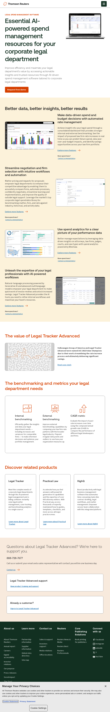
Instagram (98, 644)
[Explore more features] (67, 150)
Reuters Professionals (63, 652)
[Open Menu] (104, 4)
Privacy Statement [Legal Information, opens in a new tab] (27, 701)
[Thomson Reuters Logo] (16, 4)
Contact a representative (66, 158)
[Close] (106, 686)
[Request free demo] (17, 90)
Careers (7, 650)
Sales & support (46, 639)
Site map (25, 660)
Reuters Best (62, 646)
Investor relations (7, 663)
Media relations (45, 650)
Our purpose (9, 668)
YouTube (98, 656)
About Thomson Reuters (10, 640)
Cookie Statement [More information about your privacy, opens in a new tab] (10, 701)
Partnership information (26, 640)
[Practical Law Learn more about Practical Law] (55, 522)
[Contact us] (11, 570)
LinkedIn (97, 648)
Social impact (9, 677)
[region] (55, 697)
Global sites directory (27, 654)
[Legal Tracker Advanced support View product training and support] (24, 586)
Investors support (43, 645)
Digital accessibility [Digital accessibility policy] (9, 656)
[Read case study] (64, 365)
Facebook (98, 639)
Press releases (10, 673)
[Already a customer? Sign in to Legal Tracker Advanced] (24, 608)
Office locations (46, 655)
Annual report (9, 646)
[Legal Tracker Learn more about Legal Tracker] (20, 522)
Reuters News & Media (64, 640)
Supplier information (26, 647)
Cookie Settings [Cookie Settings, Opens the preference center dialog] (38, 708)
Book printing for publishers (81, 640)
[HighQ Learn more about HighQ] (87, 524)
